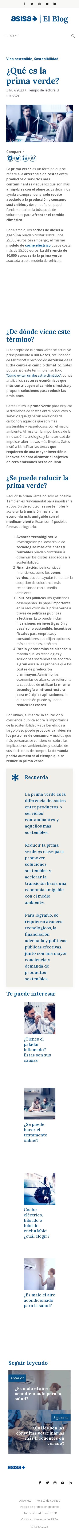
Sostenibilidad (46, 58)
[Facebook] (10, 158)
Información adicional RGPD (39, 1513)
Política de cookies (48, 1500)
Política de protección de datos (39, 1507)
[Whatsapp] (32, 158)
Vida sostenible (19, 58)
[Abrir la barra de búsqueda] (73, 36)
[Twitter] (17, 158)
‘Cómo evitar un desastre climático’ (33, 375)
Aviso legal (25, 1500)
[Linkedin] (25, 158)
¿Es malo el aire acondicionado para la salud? (38, 1393)
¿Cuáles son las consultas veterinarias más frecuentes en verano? (40, 1435)
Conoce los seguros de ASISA (39, 1519)
